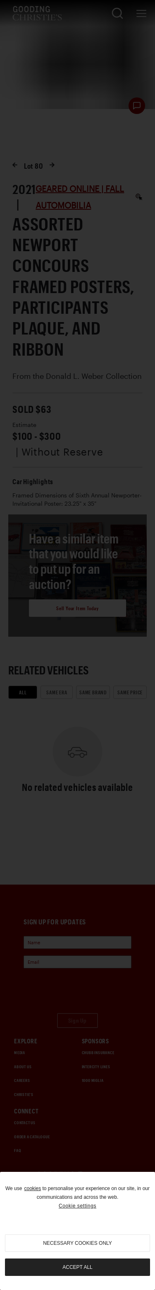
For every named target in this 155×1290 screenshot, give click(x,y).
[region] (77, 1231)
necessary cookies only (77, 1243)
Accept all (77, 1267)
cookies (32, 1188)
